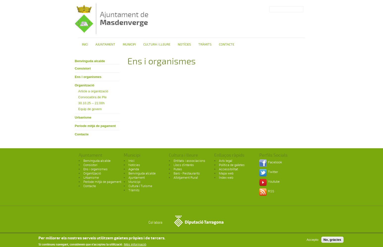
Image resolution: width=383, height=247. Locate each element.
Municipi (129, 45)
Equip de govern (90, 109)
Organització (84, 85)
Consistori (83, 68)
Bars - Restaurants (187, 173)
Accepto (312, 240)
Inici (85, 45)
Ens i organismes (88, 77)
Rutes (178, 169)
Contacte (226, 45)
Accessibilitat (228, 169)
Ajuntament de (124, 18)
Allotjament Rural (186, 177)
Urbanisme (83, 117)
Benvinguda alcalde (90, 61)
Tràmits (204, 45)
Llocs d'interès (184, 165)
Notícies (184, 45)
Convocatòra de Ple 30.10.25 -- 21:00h (92, 100)
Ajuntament (105, 45)
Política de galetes (232, 165)
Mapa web (226, 173)
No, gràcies (332, 240)
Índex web (226, 177)
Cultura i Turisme (140, 186)
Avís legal (225, 160)
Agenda (133, 169)
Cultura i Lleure (156, 45)
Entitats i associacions (189, 160)
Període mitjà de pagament (95, 126)
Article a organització (93, 91)
